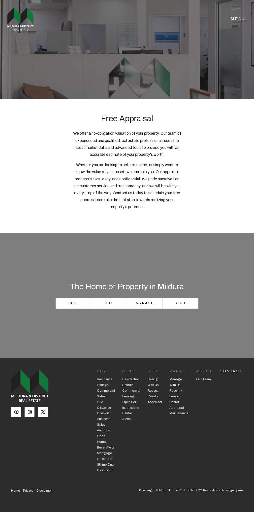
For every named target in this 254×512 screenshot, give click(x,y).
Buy (109, 303)
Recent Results (153, 393)
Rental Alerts (127, 416)
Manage (145, 303)
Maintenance (178, 413)
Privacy (28, 490)
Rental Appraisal (176, 405)
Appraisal (155, 402)
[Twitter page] (44, 412)
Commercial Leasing (131, 393)
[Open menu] (238, 21)
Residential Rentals (130, 382)
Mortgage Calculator (104, 456)
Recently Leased (175, 393)
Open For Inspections (130, 405)
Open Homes (102, 439)
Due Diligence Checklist (104, 407)
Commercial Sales (106, 393)
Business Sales (103, 421)
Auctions (103, 430)
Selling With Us (153, 382)
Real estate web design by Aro (223, 490)
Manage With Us (175, 382)
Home (15, 490)
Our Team (203, 379)
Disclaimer (44, 490)
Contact (231, 371)
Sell (73, 303)
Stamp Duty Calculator (106, 467)
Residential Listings (105, 382)
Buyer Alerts (106, 447)
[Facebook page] (18, 412)
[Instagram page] (31, 412)
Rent (180, 303)
